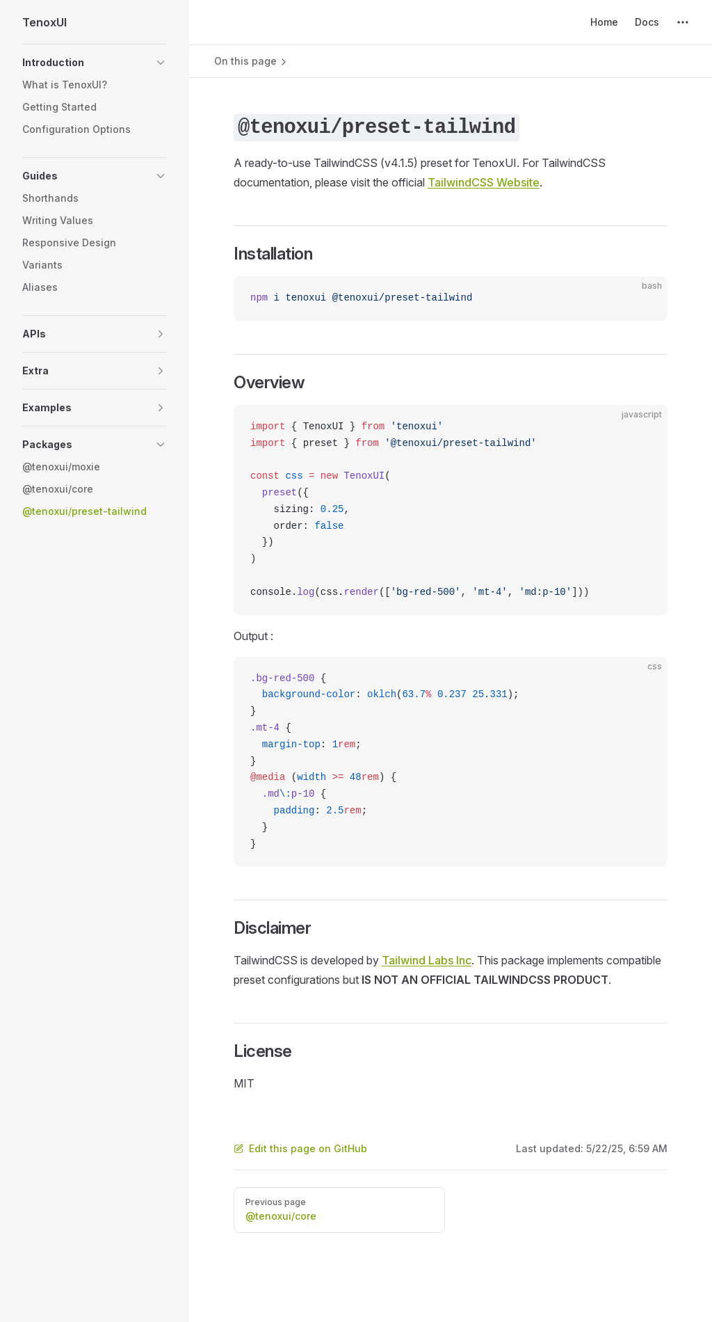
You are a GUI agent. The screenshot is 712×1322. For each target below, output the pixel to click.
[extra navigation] (683, 22)
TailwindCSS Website (484, 182)
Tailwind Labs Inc (426, 960)
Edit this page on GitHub (300, 1148)
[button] (94, 62)
